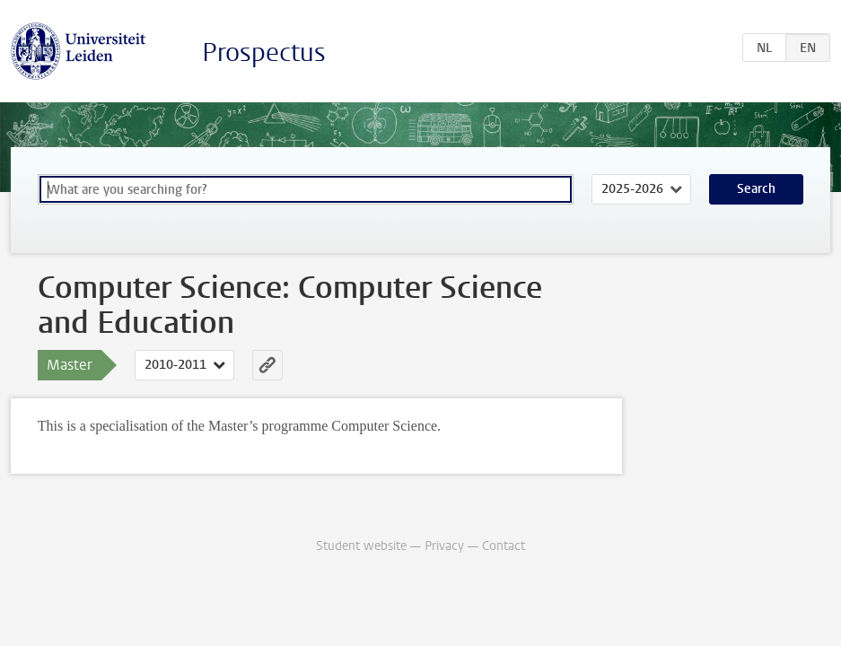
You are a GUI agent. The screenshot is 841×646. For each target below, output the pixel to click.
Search (756, 188)
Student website (361, 545)
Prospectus (264, 52)
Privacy (444, 545)
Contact (503, 545)
